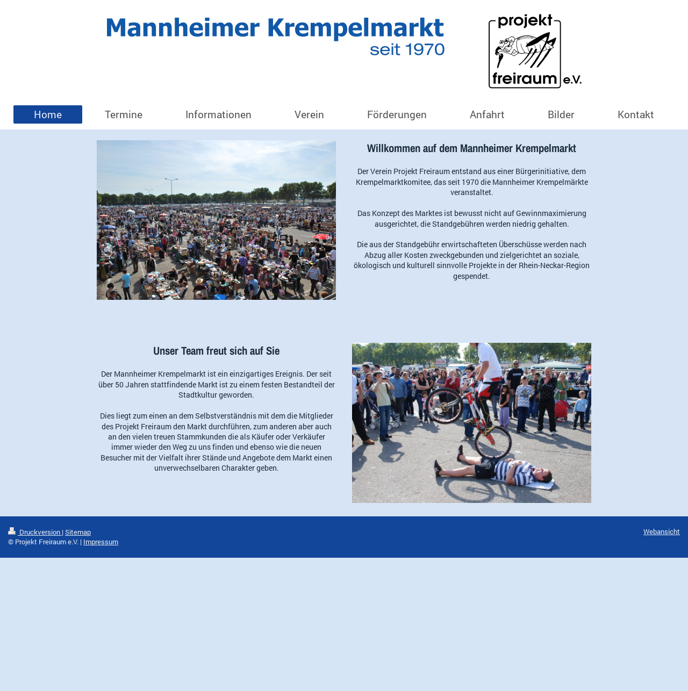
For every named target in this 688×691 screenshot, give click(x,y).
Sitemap (78, 532)
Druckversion (35, 532)
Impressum (100, 541)
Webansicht (661, 531)
